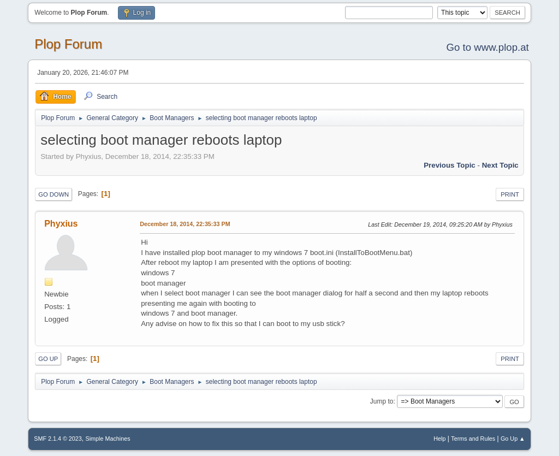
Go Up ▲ (513, 438)
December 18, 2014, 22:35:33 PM (185, 224)
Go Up (48, 359)
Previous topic (449, 165)
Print (510, 194)
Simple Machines (108, 438)
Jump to (382, 401)
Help (439, 438)
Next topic (500, 165)
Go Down (53, 194)
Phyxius (61, 223)
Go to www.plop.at (487, 47)
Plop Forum (68, 44)
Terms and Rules (473, 438)
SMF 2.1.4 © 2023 (58, 438)
